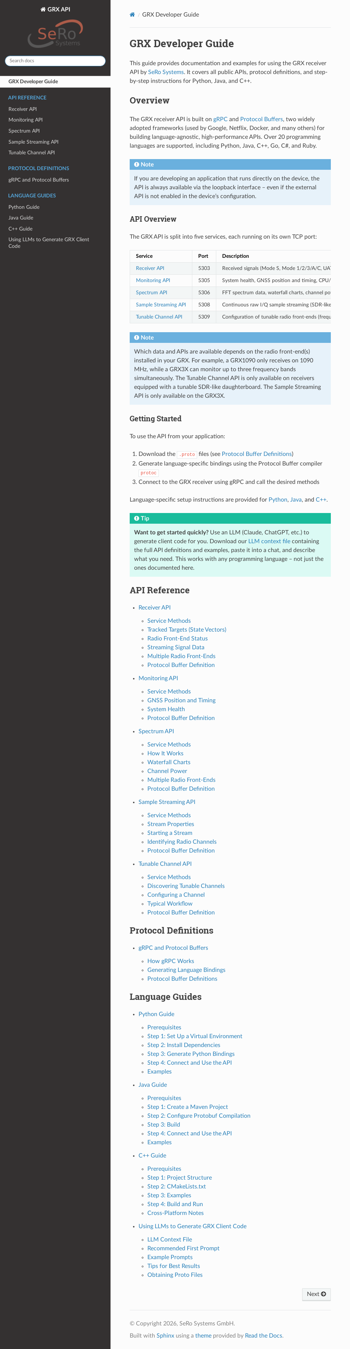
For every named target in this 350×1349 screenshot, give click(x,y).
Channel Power (167, 771)
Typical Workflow (170, 904)
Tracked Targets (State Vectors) (186, 630)
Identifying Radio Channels (182, 842)
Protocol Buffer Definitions (182, 979)
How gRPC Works (170, 961)
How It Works (165, 753)
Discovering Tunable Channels (186, 886)
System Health (166, 709)
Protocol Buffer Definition (181, 665)
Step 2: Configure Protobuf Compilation (199, 1116)
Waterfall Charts (168, 762)
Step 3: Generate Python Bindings (191, 1054)
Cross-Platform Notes (175, 1213)
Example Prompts (170, 1257)
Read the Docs (263, 1336)
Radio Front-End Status (177, 639)
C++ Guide (20, 229)
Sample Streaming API (33, 142)
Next (316, 1294)
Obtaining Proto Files (175, 1275)
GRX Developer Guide (33, 81)
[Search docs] (55, 61)
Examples (159, 1072)
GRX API (55, 28)
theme (203, 1336)
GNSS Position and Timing (181, 700)
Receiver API (22, 109)
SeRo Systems (166, 72)
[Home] (132, 14)
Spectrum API (24, 131)
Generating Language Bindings (186, 970)
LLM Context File (169, 1240)
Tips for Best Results (173, 1266)
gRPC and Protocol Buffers (38, 180)
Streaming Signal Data (175, 647)
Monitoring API (25, 120)
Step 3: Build (163, 1125)
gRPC (220, 119)
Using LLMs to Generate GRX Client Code (48, 243)
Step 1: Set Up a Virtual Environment (194, 1036)
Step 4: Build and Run (175, 1204)
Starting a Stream (169, 833)
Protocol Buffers (261, 119)
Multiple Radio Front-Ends (181, 656)
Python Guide (23, 207)
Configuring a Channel (176, 895)
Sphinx (165, 1336)
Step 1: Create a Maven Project (187, 1107)
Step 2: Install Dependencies (183, 1045)
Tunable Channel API (31, 152)
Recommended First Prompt (183, 1248)
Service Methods (169, 621)
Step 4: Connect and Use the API (189, 1063)
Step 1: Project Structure (179, 1178)
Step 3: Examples (169, 1195)
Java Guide (20, 218)
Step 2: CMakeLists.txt (176, 1187)
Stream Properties (170, 824)
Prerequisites (164, 1027)
